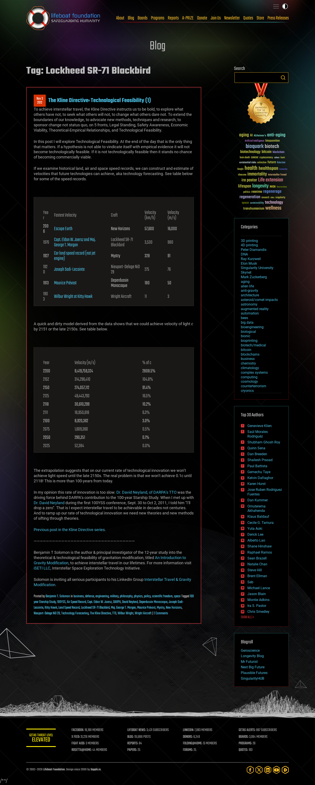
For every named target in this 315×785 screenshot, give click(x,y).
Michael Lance (258, 588)
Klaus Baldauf (258, 516)
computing (249, 377)
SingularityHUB (252, 678)
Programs (157, 18)
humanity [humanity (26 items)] (283, 169)
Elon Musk (249, 263)
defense (89, 596)
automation (250, 313)
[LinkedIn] (267, 770)
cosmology (249, 381)
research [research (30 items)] (265, 197)
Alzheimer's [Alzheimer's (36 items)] (260, 135)
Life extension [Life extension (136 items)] (270, 180)
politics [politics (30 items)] (246, 192)
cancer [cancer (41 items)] (254, 157)
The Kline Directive (100, 613)
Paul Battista (257, 466)
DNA (244, 254)
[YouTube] (276, 770)
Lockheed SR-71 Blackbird (95, 608)
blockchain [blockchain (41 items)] (278, 152)
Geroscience (250, 650)
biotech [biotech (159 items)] (272, 146)
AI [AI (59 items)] (251, 136)
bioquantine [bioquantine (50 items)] (272, 140)
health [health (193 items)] (251, 168)
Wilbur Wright (125, 613)
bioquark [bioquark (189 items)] (255, 146)
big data (247, 322)
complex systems (254, 372)
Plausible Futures (254, 673)
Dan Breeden (257, 454)
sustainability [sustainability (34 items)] (257, 203)
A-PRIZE (188, 18)
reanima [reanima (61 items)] (256, 192)
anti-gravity (249, 290)
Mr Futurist (249, 662)
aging (245, 282)
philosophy (126, 596)
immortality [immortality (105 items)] (257, 174)
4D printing (249, 245)
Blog (131, 18)
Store (260, 18)
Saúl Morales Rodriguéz (257, 434)
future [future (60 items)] (272, 162)
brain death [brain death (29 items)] (245, 157)
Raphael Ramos (259, 552)
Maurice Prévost (65, 283)
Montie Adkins (258, 600)
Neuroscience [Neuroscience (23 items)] (282, 187)
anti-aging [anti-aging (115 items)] (276, 135)
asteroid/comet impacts (259, 300)
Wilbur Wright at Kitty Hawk (73, 296)
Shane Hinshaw (259, 546)
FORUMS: (189, 750)
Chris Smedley (258, 612)
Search (283, 77)
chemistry (248, 363)
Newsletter (232, 18)
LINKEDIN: (189, 730)
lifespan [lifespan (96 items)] (244, 186)
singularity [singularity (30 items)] (280, 197)
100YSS (61, 602)
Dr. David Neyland (49, 502)
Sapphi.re (96, 769)
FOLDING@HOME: (193, 743)
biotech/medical (253, 345)
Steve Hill (254, 570)
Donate (202, 18)
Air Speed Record (76, 602)
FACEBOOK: (79, 730)
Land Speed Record (69, 608)
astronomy (249, 304)
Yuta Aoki (254, 528)
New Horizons (174, 608)
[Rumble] (285, 770)
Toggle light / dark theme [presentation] (285, 6)
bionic (245, 336)
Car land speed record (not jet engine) (74, 256)
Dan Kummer (257, 500)
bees (244, 318)
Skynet (246, 272)
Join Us (216, 18)
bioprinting (249, 341)
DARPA (117, 602)
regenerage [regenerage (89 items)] (272, 191)
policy (147, 596)
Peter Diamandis (253, 250)
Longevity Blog (252, 656)
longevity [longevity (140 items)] (260, 186)
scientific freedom (162, 596)
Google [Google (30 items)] (240, 169)
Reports (173, 18)
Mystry (160, 608)
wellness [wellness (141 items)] (273, 208)
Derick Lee (255, 534)
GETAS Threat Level (41, 739)
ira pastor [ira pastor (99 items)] (249, 180)
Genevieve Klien (259, 426)
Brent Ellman (257, 576)
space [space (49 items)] (245, 203)
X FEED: (77, 737)
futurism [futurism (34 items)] (281, 162)
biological (248, 332)
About (120, 18)
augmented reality (255, 309)
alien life (247, 286)
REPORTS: (133, 743)
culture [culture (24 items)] (276, 157)
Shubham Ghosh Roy (263, 442)
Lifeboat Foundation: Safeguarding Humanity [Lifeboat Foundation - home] (63, 18)
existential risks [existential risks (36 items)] (247, 162)
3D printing (249, 241)
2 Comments (161, 613)
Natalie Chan (257, 564)
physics (138, 596)
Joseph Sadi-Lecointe (69, 269)
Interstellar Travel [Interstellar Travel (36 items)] (277, 175)
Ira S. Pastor (256, 606)
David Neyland (130, 602)
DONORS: (188, 737)
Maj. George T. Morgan (123, 608)
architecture (250, 295)
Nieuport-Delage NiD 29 (47, 613)
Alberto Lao (256, 540)
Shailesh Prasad (260, 460)
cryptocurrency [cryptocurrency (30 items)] (266, 157)
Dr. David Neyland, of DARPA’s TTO (146, 492)
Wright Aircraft (143, 613)
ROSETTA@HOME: (83, 750)
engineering (102, 596)
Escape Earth (63, 229)
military (114, 596)
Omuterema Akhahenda (256, 508)
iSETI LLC (42, 568)
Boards (142, 18)
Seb (250, 582)
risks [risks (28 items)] (272, 197)
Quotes (248, 18)
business (79, 596)
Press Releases (278, 18)
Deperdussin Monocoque (153, 602)
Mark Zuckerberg (254, 277)
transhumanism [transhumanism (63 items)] (253, 209)
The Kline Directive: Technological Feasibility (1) (99, 100)
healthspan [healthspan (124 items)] (268, 168)
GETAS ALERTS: (247, 730)
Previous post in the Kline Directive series (69, 529)
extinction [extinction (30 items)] (261, 162)
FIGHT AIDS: (79, 743)
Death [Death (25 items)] (282, 157)
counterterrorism (253, 386)
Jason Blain (256, 594)
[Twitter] (259, 770)
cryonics (247, 391)
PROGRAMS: (245, 743)
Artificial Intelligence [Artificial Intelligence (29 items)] (254, 141)
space (177, 596)
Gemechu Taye (258, 472)
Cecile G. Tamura (260, 523)
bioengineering (252, 327)
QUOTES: (243, 750)
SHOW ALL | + (247, 617)
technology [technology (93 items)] (274, 202)
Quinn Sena (256, 448)
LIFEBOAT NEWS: (137, 730)
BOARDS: (244, 737)
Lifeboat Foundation (54, 769)
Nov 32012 (40, 101)
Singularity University (257, 268)
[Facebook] (250, 770)
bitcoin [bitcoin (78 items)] (266, 152)
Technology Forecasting (75, 613)
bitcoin (246, 350)
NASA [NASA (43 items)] (273, 187)
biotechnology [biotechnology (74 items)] (250, 152)
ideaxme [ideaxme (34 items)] (242, 175)
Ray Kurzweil (251, 259)
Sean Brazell (257, 558)
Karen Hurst (256, 484)
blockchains (250, 354)
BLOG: (131, 737)
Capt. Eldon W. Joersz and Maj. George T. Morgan (75, 242)
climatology (250, 368)
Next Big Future (252, 667)
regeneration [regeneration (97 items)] (250, 197)
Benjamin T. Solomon (58, 596)
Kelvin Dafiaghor (260, 478)
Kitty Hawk (51, 608)
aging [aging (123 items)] (244, 135)
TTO (114, 613)
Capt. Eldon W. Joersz (99, 602)
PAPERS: (133, 750)
